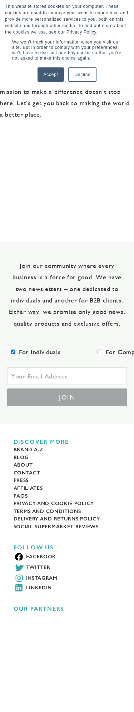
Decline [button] (82, 74)
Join (67, 397)
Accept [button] (51, 74)
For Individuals (40, 352)
